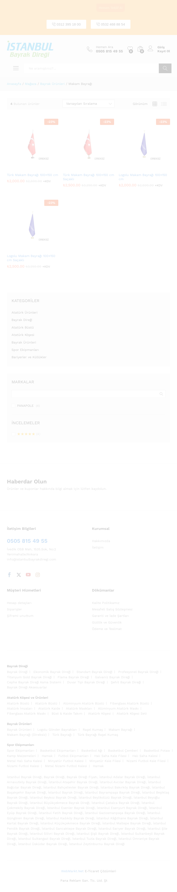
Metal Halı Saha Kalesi (24, 761)
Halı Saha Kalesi (145, 756)
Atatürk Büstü (23, 327)
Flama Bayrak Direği (73, 677)
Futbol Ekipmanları (73, 756)
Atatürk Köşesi (23, 335)
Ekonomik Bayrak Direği (52, 672)
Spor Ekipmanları (25, 350)
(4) (28, 434)
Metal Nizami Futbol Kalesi (66, 766)
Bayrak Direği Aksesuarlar (27, 687)
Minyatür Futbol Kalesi (66, 761)
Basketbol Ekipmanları (58, 750)
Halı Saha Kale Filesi (110, 756)
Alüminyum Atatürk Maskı (118, 708)
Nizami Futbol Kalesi (23, 766)
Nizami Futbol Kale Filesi (146, 761)
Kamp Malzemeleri (21, 756)
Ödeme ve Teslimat (107, 629)
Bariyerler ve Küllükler (29, 357)
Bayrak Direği (22, 320)
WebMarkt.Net (72, 871)
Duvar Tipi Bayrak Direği (86, 682)
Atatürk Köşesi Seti (132, 713)
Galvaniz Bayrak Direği (112, 677)
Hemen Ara (104, 47)
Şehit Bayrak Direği (126, 682)
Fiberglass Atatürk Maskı (26, 713)
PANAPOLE (25, 405)
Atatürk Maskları (79, 708)
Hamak (47, 756)
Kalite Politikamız (105, 603)
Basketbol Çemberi (123, 750)
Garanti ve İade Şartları (110, 616)
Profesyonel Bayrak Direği (138, 672)
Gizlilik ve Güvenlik (107, 622)
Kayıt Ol (163, 51)
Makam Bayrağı (120, 729)
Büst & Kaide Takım (67, 713)
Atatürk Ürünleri (25, 312)
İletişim (97, 547)
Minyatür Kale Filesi (105, 761)
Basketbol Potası (157, 750)
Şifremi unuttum (20, 616)
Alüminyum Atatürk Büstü (83, 703)
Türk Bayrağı (62, 734)
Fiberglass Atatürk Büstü (129, 703)
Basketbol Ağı (91, 750)
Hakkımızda (101, 541)
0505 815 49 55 (27, 541)
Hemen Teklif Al (110, 8)
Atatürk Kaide (49, 708)
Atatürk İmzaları (19, 708)
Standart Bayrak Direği (94, 672)
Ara (165, 68)
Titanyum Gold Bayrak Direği (29, 677)
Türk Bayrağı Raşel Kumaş (97, 734)
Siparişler (14, 609)
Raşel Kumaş (93, 729)
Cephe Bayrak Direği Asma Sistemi (34, 682)
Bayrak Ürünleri (24, 342)
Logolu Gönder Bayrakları (57, 729)
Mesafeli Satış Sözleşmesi (112, 609)
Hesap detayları (19, 603)
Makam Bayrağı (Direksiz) (27, 734)
